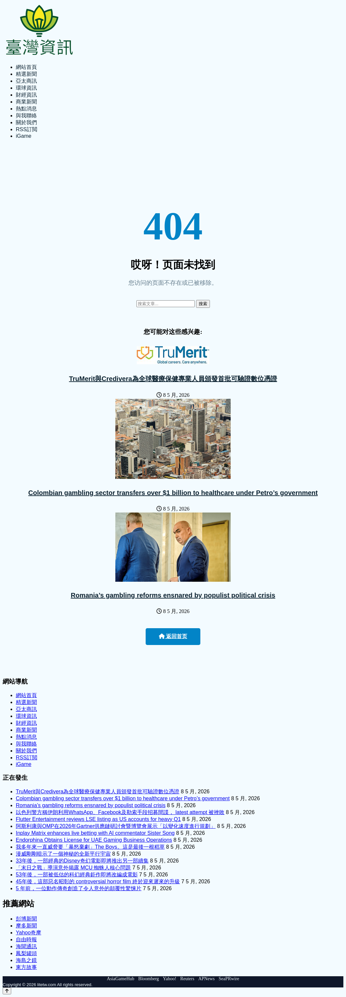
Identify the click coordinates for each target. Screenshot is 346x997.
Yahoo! (169, 978)
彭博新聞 (26, 919)
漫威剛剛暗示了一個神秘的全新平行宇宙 (63, 854)
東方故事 (26, 967)
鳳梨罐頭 (26, 953)
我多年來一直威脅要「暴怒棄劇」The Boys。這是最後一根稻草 (90, 847)
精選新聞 (26, 74)
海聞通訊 (26, 946)
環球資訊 (26, 88)
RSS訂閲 (26, 129)
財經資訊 (26, 95)
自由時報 (26, 939)
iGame (23, 136)
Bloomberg (148, 978)
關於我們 (26, 122)
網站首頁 (26, 67)
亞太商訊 (26, 81)
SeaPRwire (228, 978)
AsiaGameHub (120, 978)
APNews (206, 978)
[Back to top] (7, 990)
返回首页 (173, 636)
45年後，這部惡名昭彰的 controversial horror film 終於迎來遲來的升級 (98, 881)
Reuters (187, 978)
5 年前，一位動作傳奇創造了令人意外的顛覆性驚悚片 (78, 888)
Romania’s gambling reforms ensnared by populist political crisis (173, 595)
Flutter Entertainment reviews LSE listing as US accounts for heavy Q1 (98, 819)
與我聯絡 (26, 115)
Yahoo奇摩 (28, 932)
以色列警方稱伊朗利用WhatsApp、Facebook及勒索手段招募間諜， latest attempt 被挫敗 (120, 812)
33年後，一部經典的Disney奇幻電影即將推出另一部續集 (82, 861)
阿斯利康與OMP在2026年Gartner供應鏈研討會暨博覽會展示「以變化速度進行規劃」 (116, 826)
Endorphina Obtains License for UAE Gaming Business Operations (94, 840)
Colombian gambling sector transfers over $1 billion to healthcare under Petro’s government (173, 492)
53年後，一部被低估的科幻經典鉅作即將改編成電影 (77, 874)
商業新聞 (26, 101)
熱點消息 (26, 108)
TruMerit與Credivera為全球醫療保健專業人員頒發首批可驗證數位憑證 (173, 378)
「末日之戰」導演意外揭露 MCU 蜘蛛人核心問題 (73, 867)
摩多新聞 (26, 925)
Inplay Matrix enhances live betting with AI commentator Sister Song (95, 833)
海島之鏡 (26, 960)
